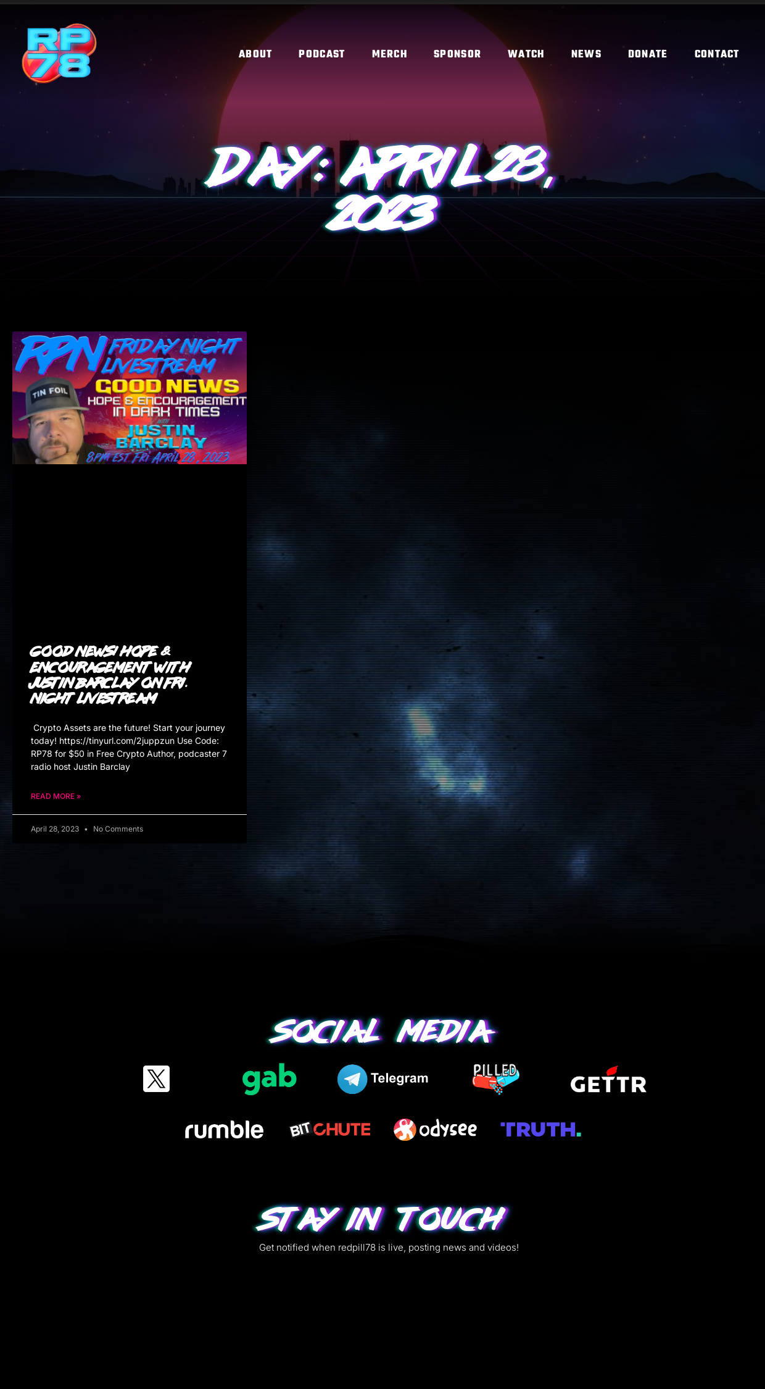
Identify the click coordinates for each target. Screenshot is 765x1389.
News (586, 54)
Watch (526, 54)
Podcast (322, 54)
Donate (648, 54)
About (256, 54)
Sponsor (457, 54)
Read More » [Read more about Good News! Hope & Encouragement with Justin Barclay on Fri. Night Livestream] (56, 796)
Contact (717, 54)
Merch (390, 54)
